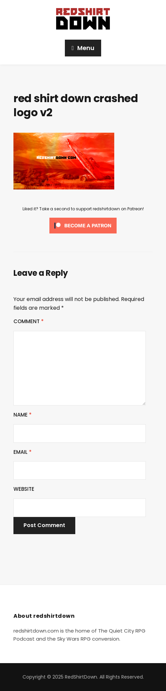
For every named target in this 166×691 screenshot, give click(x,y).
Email (22, 452)
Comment (28, 321)
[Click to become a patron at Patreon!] (83, 225)
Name (22, 414)
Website (23, 488)
